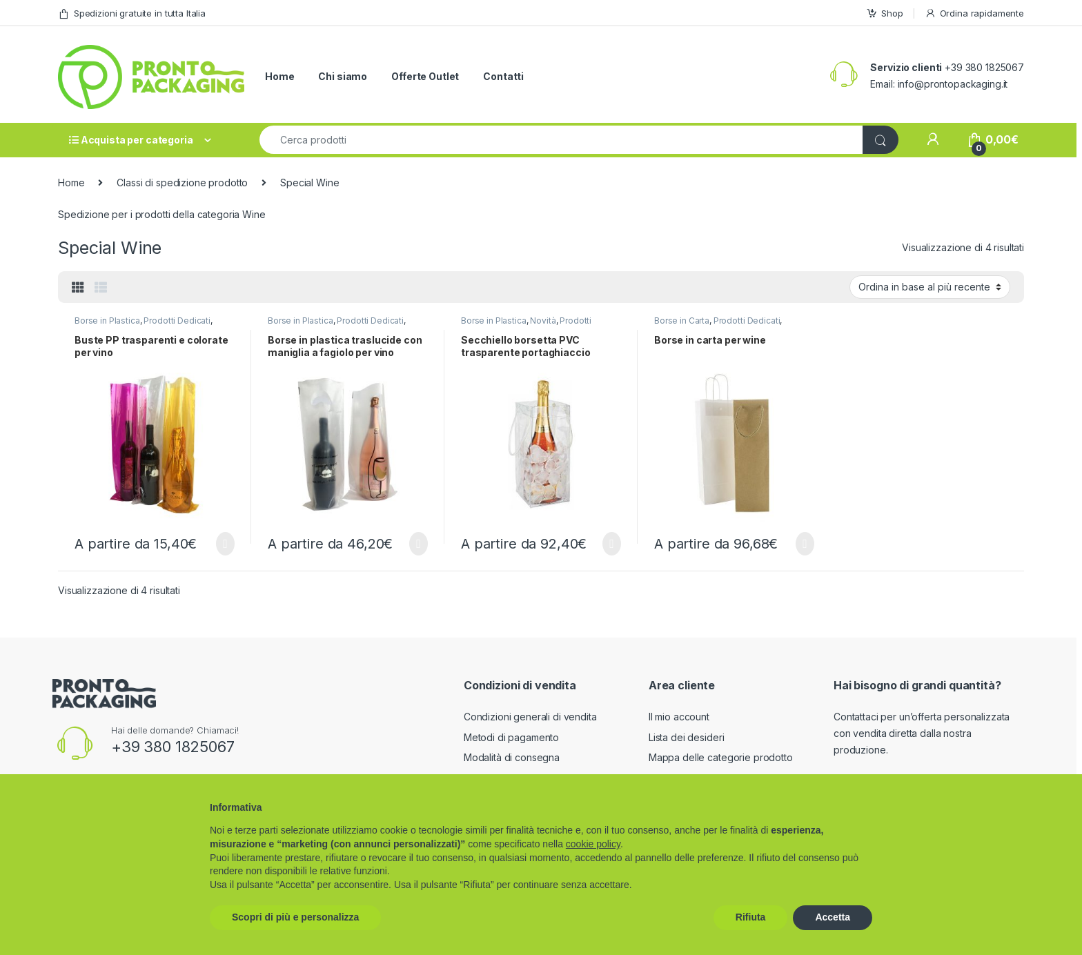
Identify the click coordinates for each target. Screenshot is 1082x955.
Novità (542, 320)
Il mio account (679, 716)
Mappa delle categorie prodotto (721, 757)
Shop (884, 13)
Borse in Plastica (107, 320)
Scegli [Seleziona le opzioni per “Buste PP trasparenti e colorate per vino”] (225, 543)
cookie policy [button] (593, 843)
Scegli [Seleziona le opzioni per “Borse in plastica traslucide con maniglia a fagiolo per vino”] (418, 543)
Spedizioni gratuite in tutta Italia (132, 13)
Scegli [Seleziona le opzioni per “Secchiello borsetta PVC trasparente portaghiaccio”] (611, 543)
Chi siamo (342, 76)
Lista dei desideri (686, 737)
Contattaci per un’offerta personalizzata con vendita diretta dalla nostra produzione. (922, 733)
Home (279, 76)
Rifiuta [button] (751, 917)
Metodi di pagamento (511, 737)
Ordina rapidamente (974, 13)
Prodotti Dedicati (177, 320)
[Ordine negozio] (929, 287)
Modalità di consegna (512, 757)
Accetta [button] (832, 917)
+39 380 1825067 (173, 747)
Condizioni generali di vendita (530, 716)
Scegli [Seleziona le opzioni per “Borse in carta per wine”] (805, 543)
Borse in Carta (681, 320)
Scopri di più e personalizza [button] (295, 917)
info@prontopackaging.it (953, 84)
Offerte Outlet (425, 76)
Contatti (503, 76)
